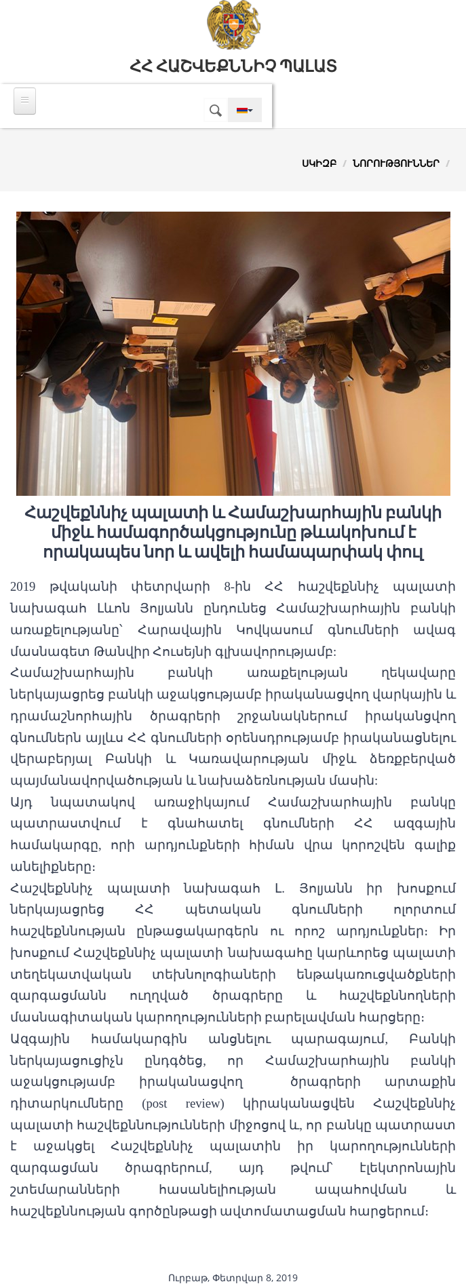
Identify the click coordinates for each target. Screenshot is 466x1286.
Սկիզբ (319, 163)
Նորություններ (396, 163)
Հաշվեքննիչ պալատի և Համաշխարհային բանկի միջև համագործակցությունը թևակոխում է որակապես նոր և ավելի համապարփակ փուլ (233, 532)
